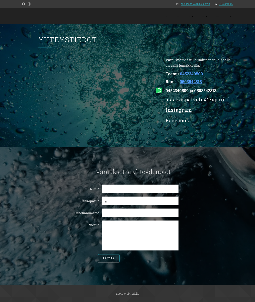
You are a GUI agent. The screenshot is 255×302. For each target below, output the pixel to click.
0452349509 (226, 3)
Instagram (179, 110)
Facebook (177, 120)
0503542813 (191, 81)
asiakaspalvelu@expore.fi (195, 3)
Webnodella (131, 293)
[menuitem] (181, 16)
